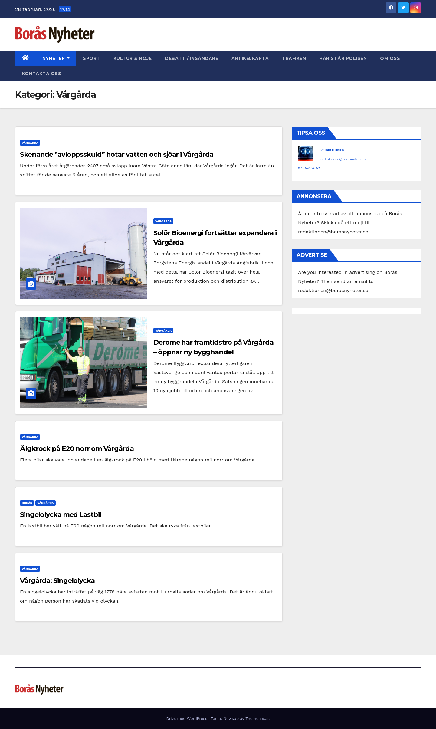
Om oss (390, 58)
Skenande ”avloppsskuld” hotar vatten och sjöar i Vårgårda (116, 154)
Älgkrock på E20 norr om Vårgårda (77, 449)
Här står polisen (343, 58)
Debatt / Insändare (191, 58)
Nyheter (56, 58)
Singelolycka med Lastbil (60, 515)
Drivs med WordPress (187, 718)
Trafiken (294, 58)
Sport (91, 58)
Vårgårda (30, 142)
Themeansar (257, 718)
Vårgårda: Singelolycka (57, 580)
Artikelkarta (250, 58)
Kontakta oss (41, 73)
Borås (27, 502)
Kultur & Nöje (132, 58)
